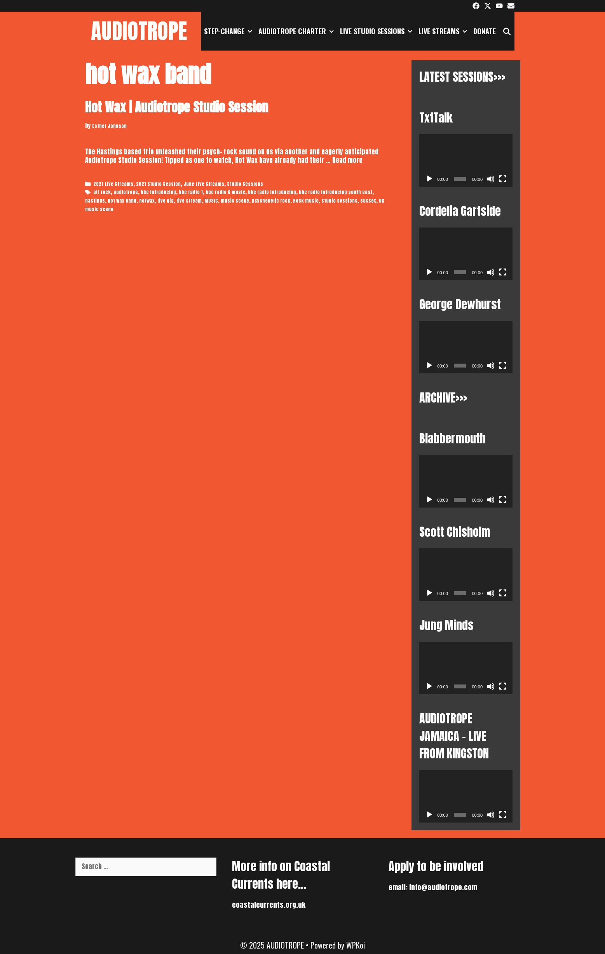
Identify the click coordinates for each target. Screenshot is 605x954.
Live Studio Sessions (377, 31)
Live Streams (444, 31)
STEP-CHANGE (229, 31)
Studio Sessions (245, 183)
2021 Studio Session (158, 183)
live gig (165, 200)
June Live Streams (203, 183)
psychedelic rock (271, 200)
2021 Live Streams (113, 183)
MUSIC (211, 200)
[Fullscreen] (503, 179)
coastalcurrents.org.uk (268, 905)
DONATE (484, 31)
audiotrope (125, 192)
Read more (347, 160)
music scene (235, 200)
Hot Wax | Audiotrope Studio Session (176, 107)
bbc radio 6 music (225, 192)
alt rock (102, 192)
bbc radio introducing (272, 192)
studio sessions (339, 200)
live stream (189, 200)
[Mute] (491, 179)
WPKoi (355, 945)
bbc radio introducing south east (335, 192)
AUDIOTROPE (139, 31)
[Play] (429, 179)
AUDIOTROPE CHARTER (297, 31)
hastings (95, 200)
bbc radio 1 (191, 192)
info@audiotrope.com (443, 887)
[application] (466, 160)
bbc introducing (158, 192)
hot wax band (122, 200)
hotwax (147, 200)
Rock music (306, 200)
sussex (368, 200)
